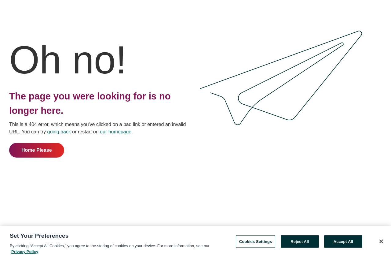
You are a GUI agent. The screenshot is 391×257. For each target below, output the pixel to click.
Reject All (300, 242)
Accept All (343, 242)
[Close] (381, 242)
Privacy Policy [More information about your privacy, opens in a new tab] (24, 252)
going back (59, 131)
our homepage (115, 131)
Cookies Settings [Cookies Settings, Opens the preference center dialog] (255, 242)
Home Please (36, 150)
